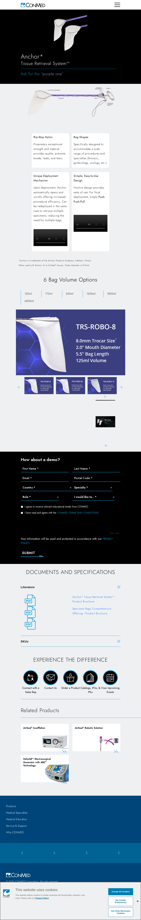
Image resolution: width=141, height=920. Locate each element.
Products (11, 807)
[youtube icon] (119, 853)
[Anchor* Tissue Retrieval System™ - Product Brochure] (70, 601)
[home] (33, 4)
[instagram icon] (54, 853)
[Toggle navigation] (117, 4)
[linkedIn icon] (87, 853)
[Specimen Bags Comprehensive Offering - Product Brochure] (70, 612)
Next (121, 387)
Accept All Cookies (121, 891)
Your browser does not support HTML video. (50, 237)
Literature (28, 587)
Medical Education (16, 820)
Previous (18, 387)
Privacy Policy (42, 898)
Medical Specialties (16, 813)
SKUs (25, 641)
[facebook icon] (22, 853)
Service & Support (16, 827)
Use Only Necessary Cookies (120, 912)
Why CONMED (15, 833)
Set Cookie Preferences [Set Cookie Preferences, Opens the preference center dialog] (120, 901)
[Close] (137, 901)
